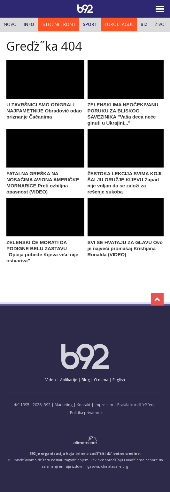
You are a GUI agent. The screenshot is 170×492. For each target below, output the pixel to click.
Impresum (104, 404)
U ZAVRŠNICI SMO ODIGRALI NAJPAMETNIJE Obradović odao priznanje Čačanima (44, 110)
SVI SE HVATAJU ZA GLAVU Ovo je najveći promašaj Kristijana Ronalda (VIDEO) (125, 248)
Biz (144, 24)
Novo (10, 24)
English (118, 379)
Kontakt (83, 404)
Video (50, 379)
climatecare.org (114, 466)
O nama (101, 379)
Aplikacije (68, 379)
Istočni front (58, 24)
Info (29, 24)
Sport (90, 24)
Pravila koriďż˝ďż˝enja (137, 404)
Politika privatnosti (87, 412)
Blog (85, 379)
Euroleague (119, 24)
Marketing (64, 404)
